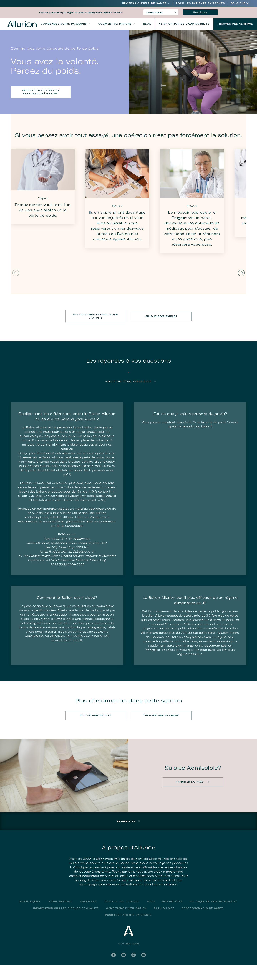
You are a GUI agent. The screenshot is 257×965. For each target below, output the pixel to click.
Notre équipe (30, 901)
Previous (16, 273)
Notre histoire (60, 901)
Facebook (113, 955)
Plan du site (164, 908)
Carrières (88, 901)
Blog (147, 23)
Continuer (200, 12)
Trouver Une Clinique (235, 23)
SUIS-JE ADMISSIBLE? (161, 316)
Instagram (133, 955)
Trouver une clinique (122, 901)
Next (241, 273)
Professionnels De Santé (144, 3)
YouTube (123, 955)
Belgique (238, 3)
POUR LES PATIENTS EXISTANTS (200, 3)
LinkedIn (143, 955)
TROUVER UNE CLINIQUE (161, 715)
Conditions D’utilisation (126, 908)
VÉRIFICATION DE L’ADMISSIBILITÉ (184, 23)
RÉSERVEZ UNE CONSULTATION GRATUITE (95, 316)
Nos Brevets (172, 901)
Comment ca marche (115, 23)
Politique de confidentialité (214, 901)
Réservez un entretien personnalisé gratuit (41, 92)
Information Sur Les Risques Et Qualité (66, 908)
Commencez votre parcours (64, 23)
